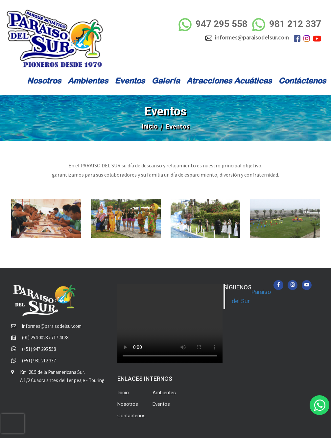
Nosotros (44, 80)
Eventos (130, 80)
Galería (166, 80)
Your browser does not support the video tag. (170, 323)
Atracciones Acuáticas (229, 80)
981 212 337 (286, 24)
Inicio (150, 126)
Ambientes (88, 80)
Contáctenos (302, 80)
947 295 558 (212, 24)
